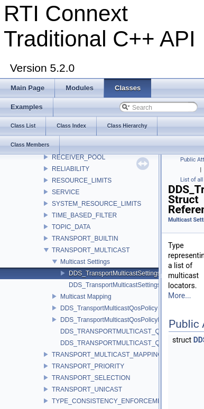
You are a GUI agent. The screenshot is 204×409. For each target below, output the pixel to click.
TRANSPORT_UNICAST (87, 389)
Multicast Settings (85, 261)
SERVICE (65, 192)
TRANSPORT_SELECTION (91, 378)
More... (179, 295)
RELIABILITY (70, 169)
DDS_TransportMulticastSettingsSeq (120, 285)
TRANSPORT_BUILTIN (85, 238)
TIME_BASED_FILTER (84, 215)
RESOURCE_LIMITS (82, 180)
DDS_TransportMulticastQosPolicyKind (115, 320)
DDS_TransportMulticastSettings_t (117, 273)
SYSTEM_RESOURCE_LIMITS (96, 203)
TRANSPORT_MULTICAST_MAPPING (107, 354)
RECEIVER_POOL (78, 157)
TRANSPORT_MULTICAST (91, 250)
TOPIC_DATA (71, 227)
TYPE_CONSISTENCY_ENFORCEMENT (111, 401)
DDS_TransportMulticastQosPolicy (108, 308)
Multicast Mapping (86, 296)
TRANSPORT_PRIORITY (88, 366)
